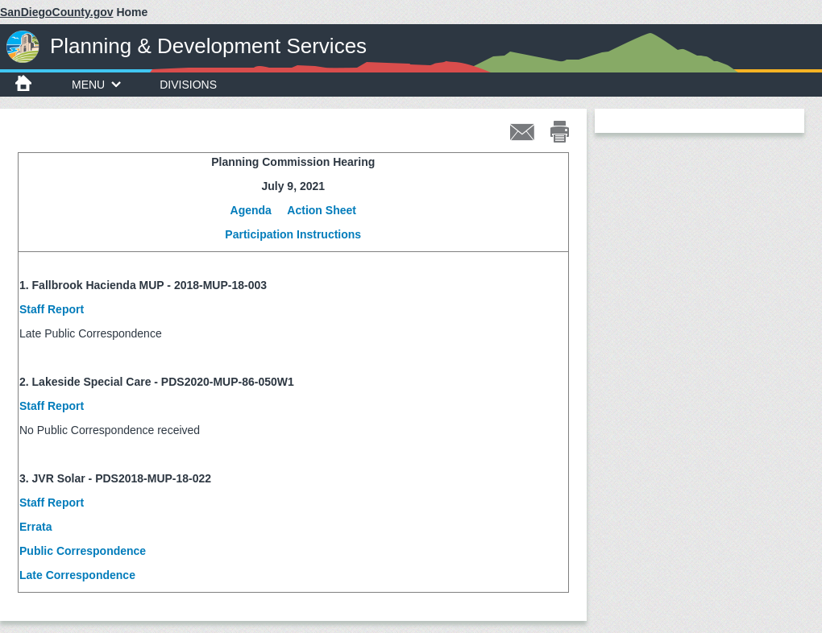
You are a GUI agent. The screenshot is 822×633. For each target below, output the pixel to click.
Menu (96, 84)
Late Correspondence (79, 575)
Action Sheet (321, 210)
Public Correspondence (84, 550)
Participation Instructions (293, 234)
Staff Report (51, 309)
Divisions (188, 84)
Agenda (251, 210)
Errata (35, 526)
